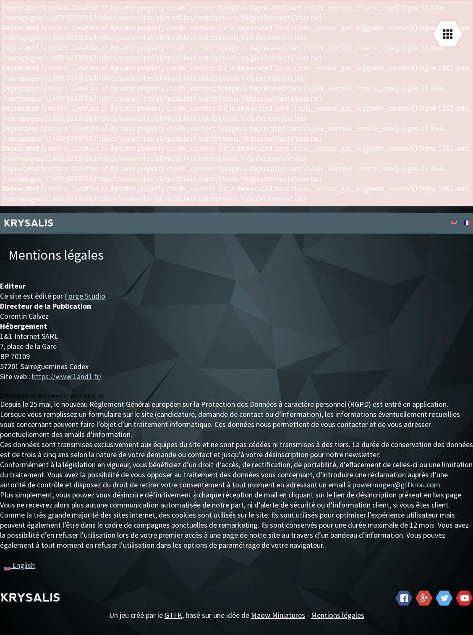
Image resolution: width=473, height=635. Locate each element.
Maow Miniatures (278, 615)
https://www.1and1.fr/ (67, 376)
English (19, 565)
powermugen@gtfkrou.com (396, 484)
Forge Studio (85, 296)
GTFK (173, 615)
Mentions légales (337, 615)
